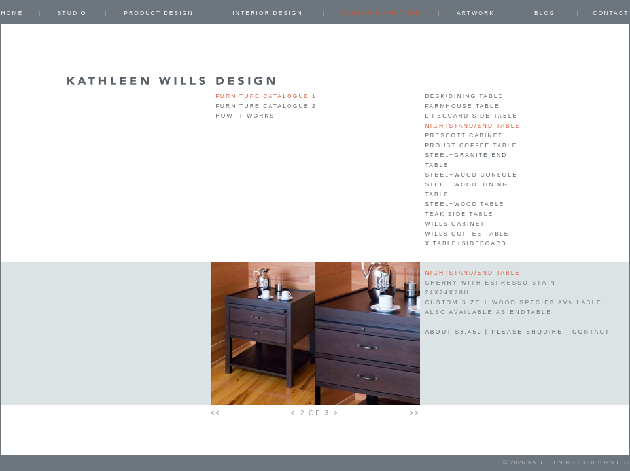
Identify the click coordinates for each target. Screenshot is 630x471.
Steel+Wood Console (471, 174)
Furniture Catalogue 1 (266, 96)
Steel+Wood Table (465, 204)
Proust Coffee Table (471, 145)
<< (215, 413)
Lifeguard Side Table (471, 116)
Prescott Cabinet (464, 135)
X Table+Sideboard (466, 243)
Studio (72, 13)
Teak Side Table (459, 214)
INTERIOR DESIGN (267, 13)
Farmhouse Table (462, 106)
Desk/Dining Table (464, 96)
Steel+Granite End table (466, 160)
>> (415, 413)
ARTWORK (476, 13)
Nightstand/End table (473, 125)
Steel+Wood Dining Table (467, 189)
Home (12, 13)
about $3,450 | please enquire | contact (517, 331)
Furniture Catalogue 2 (266, 106)
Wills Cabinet (455, 223)
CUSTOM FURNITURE (380, 13)
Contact (611, 13)
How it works (245, 116)
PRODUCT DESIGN (159, 13)
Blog (544, 13)
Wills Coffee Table (467, 233)
